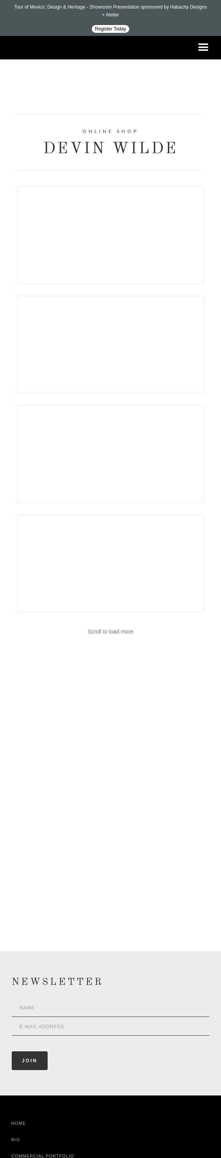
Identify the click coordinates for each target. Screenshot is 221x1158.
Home (18, 1123)
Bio (15, 1139)
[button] (203, 47)
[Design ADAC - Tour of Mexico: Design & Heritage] (110, 18)
